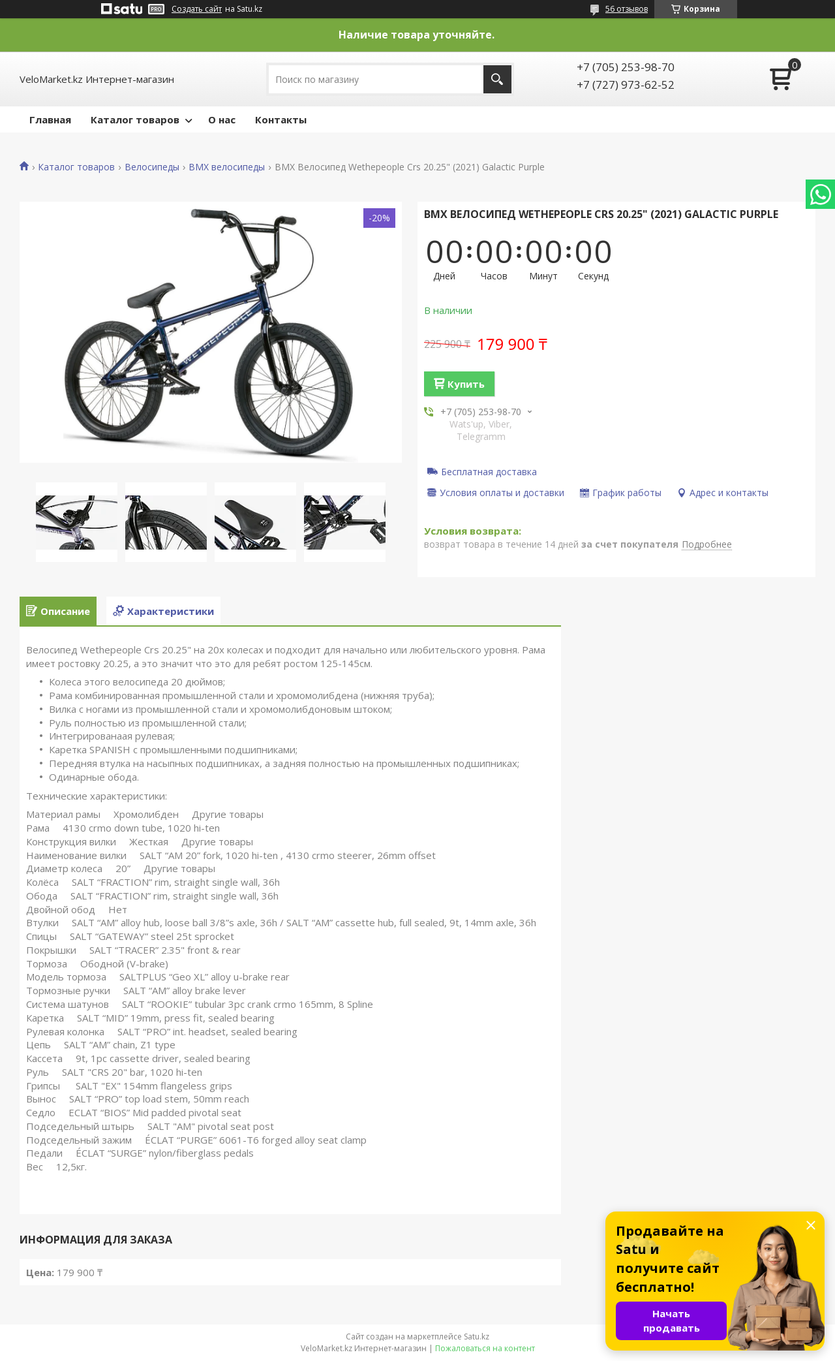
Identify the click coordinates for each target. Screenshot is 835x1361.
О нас (221, 119)
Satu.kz (476, 1336)
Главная (50, 119)
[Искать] (497, 79)
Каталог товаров (135, 119)
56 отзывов (626, 8)
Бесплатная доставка (489, 471)
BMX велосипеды (227, 167)
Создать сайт (197, 9)
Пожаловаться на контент (485, 1348)
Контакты (281, 119)
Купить (466, 383)
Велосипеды (152, 167)
